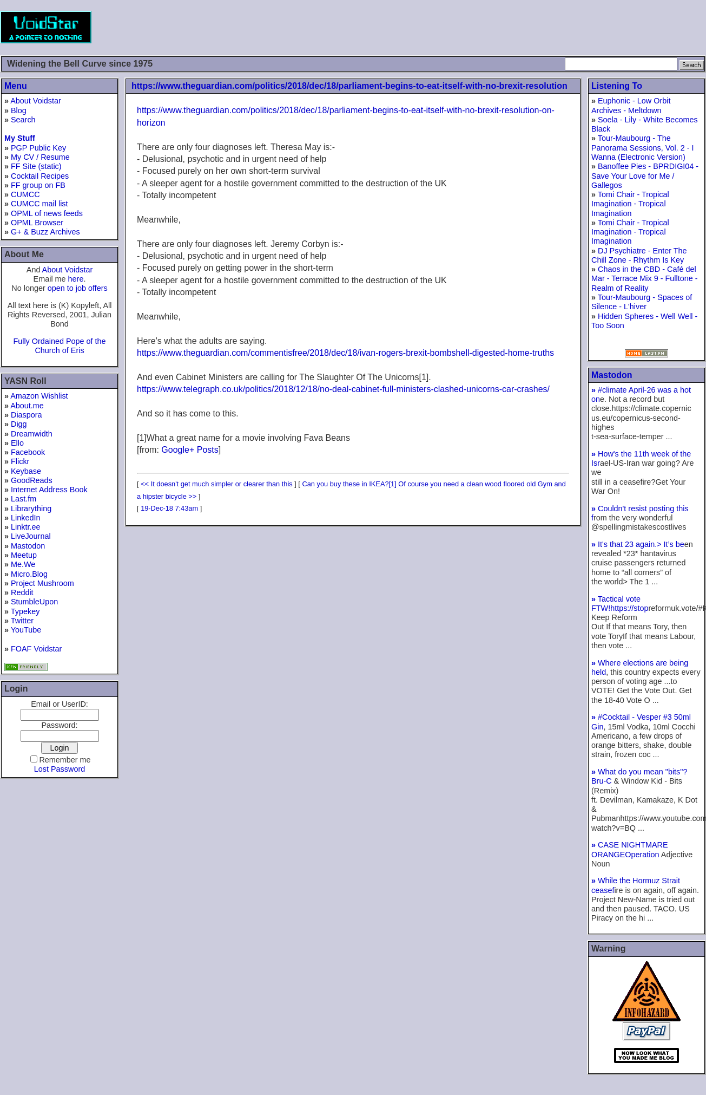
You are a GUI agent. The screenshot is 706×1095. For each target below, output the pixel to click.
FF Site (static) (36, 166)
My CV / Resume (40, 157)
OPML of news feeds (47, 213)
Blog (19, 110)
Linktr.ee (25, 527)
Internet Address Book (49, 489)
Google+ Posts (189, 449)
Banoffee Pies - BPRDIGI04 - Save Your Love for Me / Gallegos (644, 176)
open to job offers (78, 288)
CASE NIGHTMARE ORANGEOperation (629, 849)
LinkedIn (25, 517)
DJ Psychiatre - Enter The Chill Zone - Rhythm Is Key (639, 255)
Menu (15, 85)
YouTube (26, 629)
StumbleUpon (34, 601)
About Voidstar (35, 100)
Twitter (22, 620)
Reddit (22, 592)
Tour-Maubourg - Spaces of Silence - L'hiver (641, 302)
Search (23, 119)
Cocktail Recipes (40, 176)
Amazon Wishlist (39, 396)
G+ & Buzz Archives (45, 231)
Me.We (23, 564)
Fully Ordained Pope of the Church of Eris (59, 346)
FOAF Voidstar (36, 648)
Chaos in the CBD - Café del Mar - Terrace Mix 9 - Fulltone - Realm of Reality (644, 278)
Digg (19, 424)
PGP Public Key (38, 148)
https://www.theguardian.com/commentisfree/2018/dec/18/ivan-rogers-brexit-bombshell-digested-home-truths (345, 352)
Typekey (25, 611)
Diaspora (26, 414)
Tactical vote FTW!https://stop (620, 603)
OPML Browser (37, 222)
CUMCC (25, 194)
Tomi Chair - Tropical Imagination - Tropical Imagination (630, 204)
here (76, 279)
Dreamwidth (31, 433)
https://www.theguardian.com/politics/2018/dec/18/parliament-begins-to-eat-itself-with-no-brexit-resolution (349, 85)
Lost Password (59, 769)
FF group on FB (38, 185)
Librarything (31, 508)
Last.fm (23, 498)
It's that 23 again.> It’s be (637, 544)
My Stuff (19, 138)
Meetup (24, 555)
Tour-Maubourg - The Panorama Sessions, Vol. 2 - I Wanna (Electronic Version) (642, 147)
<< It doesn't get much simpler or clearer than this (217, 484)
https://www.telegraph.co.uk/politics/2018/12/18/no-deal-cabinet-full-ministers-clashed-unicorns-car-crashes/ (343, 389)
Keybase (26, 471)
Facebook (28, 452)
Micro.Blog (29, 574)
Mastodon (28, 546)
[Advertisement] (509, 27)
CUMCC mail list (39, 203)
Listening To (616, 85)
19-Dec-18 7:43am (169, 508)
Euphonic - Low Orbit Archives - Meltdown (630, 105)
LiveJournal (31, 536)
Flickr (20, 461)
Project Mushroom (42, 583)
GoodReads (31, 480)
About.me (27, 405)
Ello (17, 443)
